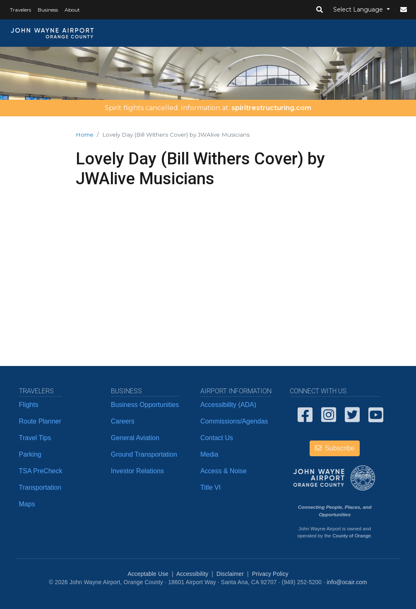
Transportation (40, 487)
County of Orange (351, 535)
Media (209, 454)
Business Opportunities (145, 404)
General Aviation (135, 437)
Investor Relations (137, 470)
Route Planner (40, 421)
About (72, 10)
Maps (27, 504)
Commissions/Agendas (234, 421)
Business (48, 10)
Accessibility (192, 574)
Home (85, 134)
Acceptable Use (147, 574)
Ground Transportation (144, 454)
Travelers (20, 10)
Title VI (210, 487)
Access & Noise (223, 470)
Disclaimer (230, 574)
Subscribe (335, 448)
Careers (123, 421)
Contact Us (216, 437)
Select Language (359, 9)
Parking (30, 454)
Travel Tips (35, 437)
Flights (28, 404)
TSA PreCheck (41, 470)
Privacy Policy (270, 574)
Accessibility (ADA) (228, 404)
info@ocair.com (347, 582)
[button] (319, 10)
